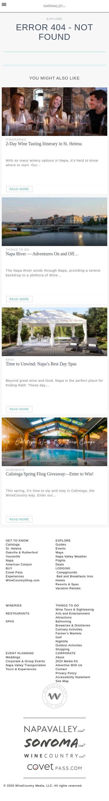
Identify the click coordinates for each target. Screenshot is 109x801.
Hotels (60, 580)
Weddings (13, 657)
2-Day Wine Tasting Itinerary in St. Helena (44, 143)
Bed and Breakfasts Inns (74, 576)
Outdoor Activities (69, 645)
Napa (10, 560)
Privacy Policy (66, 673)
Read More (19, 189)
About (60, 657)
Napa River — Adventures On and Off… (42, 253)
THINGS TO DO (67, 605)
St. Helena (13, 548)
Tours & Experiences (21, 669)
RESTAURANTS (17, 613)
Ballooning (63, 621)
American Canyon (19, 564)
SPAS (10, 621)
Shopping (63, 649)
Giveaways (15, 469)
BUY (9, 568)
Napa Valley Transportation (26, 665)
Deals (60, 564)
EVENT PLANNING (20, 653)
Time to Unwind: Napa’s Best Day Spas (41, 363)
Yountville (13, 556)
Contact (61, 669)
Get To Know (17, 540)
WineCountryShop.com (23, 580)
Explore (54, 19)
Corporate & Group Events (25, 661)
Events (61, 548)
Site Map (62, 681)
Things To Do (17, 249)
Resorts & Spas (67, 584)
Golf (59, 637)
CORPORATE (66, 653)
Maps (60, 552)
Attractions (64, 617)
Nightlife (62, 641)
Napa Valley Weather (71, 556)
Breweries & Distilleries (73, 625)
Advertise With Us (69, 665)
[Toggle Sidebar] (4, 4)
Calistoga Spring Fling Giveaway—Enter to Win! (49, 473)
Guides (61, 544)
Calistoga (13, 544)
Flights (61, 560)
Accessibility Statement (73, 677)
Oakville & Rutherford (22, 552)
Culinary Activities (69, 629)
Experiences (15, 576)
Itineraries (16, 139)
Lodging (63, 568)
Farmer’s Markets (69, 633)
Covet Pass (14, 572)
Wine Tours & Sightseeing (75, 609)
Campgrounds (66, 572)
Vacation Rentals (68, 588)
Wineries (14, 605)
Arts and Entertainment (73, 613)
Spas (10, 359)
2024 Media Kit (67, 661)
